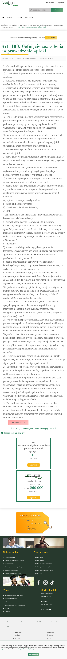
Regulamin (54, 622)
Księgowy (7, 611)
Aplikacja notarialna (10, 602)
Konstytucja (38, 573)
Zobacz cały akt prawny (12, 433)
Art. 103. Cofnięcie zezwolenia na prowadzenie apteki (30, 27)
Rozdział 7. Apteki (7, 27)
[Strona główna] (3, 18)
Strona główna (13, 25)
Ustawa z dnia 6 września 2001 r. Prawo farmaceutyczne (46, 25)
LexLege (31, 529)
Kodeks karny (39, 557)
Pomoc (9, 622)
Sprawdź (33, 465)
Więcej (29, 18)
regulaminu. (4, 649)
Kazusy (31, 526)
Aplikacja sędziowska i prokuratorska (15, 605)
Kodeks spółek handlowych (42, 567)
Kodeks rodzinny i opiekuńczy (43, 563)
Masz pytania (46, 609)
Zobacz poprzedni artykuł (22, 428)
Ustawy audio (34, 523)
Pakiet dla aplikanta (10, 557)
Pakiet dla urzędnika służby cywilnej (14, 560)
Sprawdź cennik (30, 515)
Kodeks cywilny (9, 563)
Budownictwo (17, 639)
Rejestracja (50, 3)
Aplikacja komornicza (11, 598)
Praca (8, 626)
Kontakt (39, 622)
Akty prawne (23, 25)
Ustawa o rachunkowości (11, 570)
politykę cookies (21, 649)
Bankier (49, 639)
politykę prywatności (33, 649)
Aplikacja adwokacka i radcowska (14, 595)
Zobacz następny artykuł (45, 428)
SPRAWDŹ (51, 38)
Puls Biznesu (49, 635)
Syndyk (7, 608)
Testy (9, 18)
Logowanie (60, 3)
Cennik (19, 18)
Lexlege (17, 635)
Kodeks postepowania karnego (13, 573)
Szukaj (57, 10)
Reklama (24, 622)
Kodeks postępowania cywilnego (13, 567)
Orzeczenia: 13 (18, 422)
